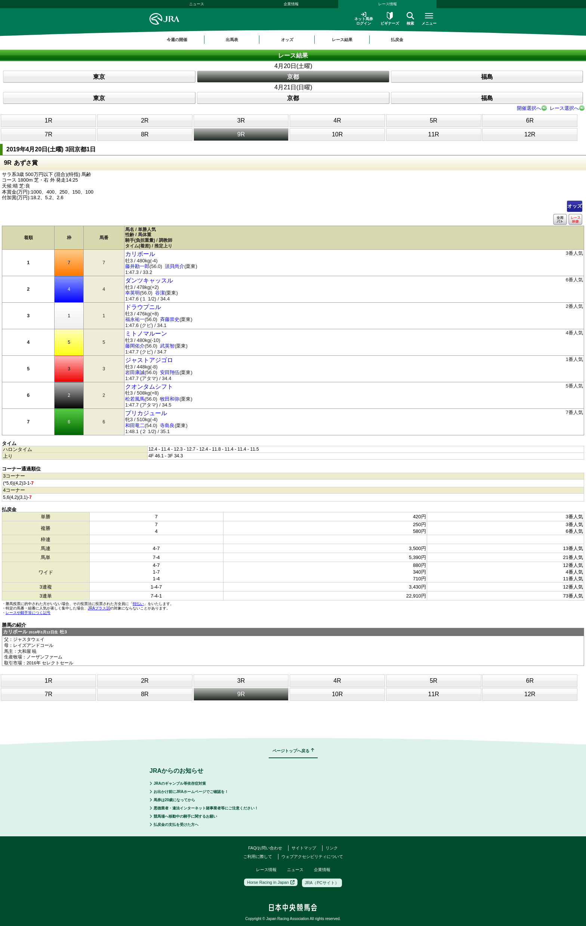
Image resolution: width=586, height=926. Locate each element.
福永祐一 (135, 319)
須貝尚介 (174, 266)
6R (530, 120)
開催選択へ (529, 108)
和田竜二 (135, 425)
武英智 (167, 346)
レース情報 (387, 4)
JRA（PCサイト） (322, 882)
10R (337, 134)
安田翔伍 (169, 372)
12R (529, 134)
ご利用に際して (257, 856)
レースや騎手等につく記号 (28, 613)
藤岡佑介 (135, 346)
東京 (99, 77)
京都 (293, 77)
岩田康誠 (135, 372)
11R (433, 134)
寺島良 (167, 425)
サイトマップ (304, 848)
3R (241, 120)
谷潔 (160, 293)
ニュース (196, 4)
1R (48, 120)
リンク (332, 848)
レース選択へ (564, 108)
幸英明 (132, 293)
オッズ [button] (287, 39)
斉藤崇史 (169, 319)
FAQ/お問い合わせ (265, 848)
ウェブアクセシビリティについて (312, 856)
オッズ (574, 206)
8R (144, 134)
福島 (487, 77)
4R (337, 120)
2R (144, 120)
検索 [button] (410, 18)
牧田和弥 (169, 399)
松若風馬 (135, 399)
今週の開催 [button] (177, 39)
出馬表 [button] (232, 39)
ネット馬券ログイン (363, 18)
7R (48, 134)
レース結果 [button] (342, 39)
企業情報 (291, 4)
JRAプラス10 (99, 608)
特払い (138, 604)
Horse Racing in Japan (270, 882)
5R (433, 120)
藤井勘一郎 (137, 266)
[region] (293, 39)
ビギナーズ (389, 18)
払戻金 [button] (397, 39)
